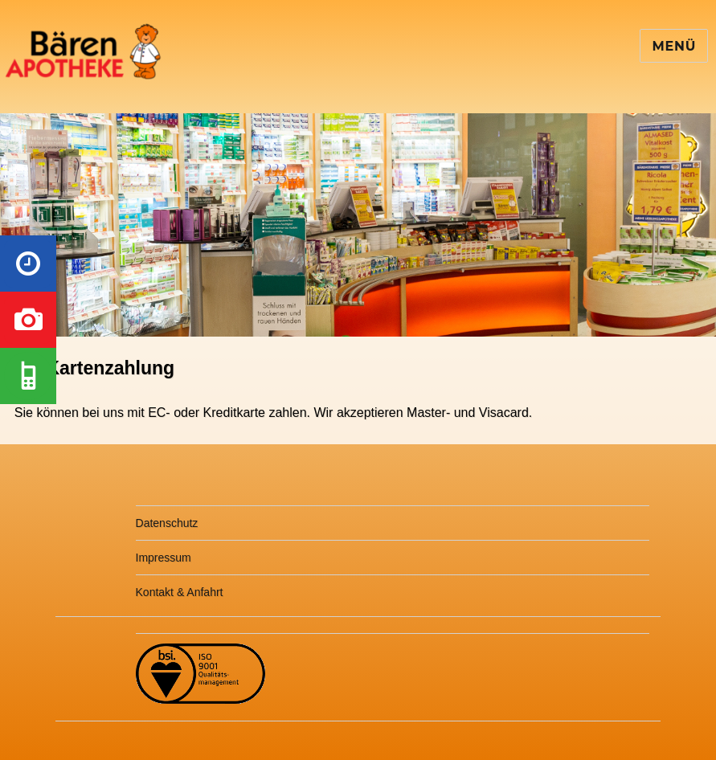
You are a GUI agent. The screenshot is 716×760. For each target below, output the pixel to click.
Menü (674, 46)
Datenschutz (167, 523)
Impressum (163, 557)
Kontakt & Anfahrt (179, 592)
